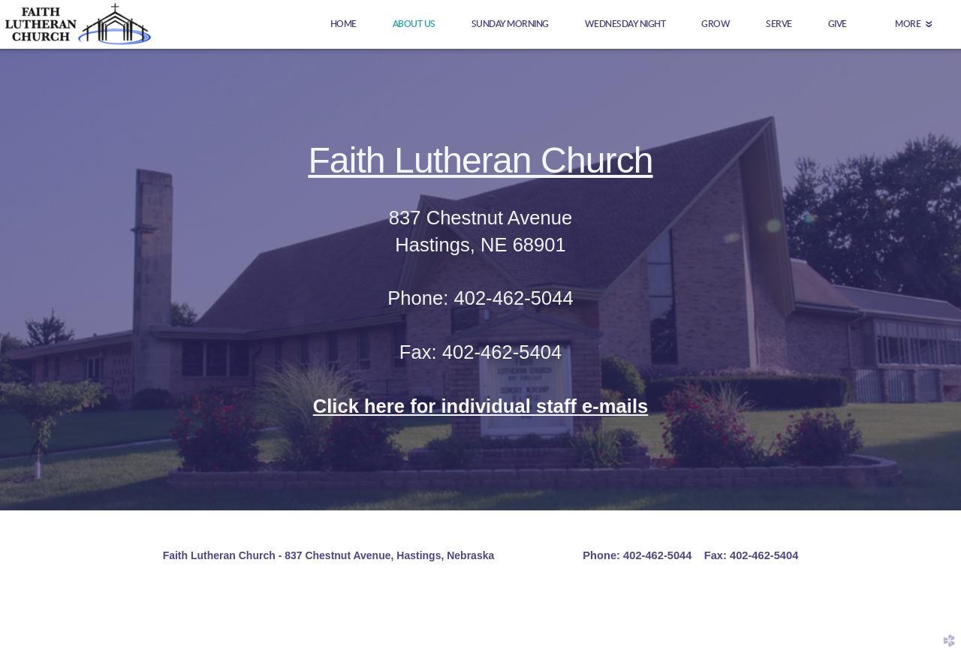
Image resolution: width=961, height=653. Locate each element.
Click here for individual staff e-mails (481, 406)
